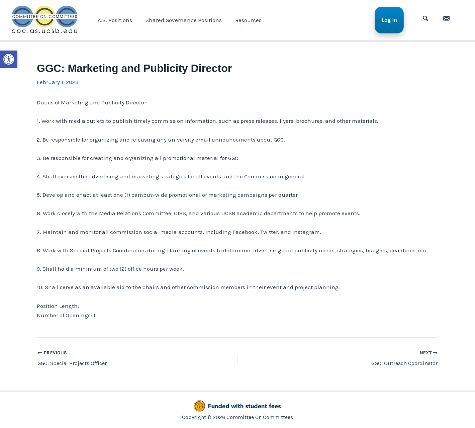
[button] (8, 59)
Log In (393, 20)
